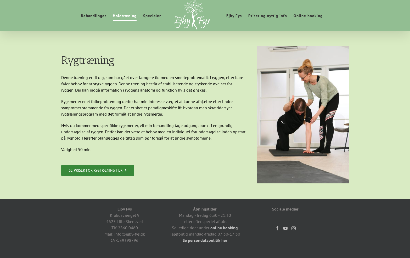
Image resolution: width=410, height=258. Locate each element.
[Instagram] (293, 228)
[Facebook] (277, 228)
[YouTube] (285, 228)
